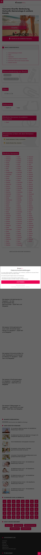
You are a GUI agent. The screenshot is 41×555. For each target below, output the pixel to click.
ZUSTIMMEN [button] (20, 282)
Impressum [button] (28, 286)
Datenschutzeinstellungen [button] (20, 285)
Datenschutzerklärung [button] (21, 286)
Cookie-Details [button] (14, 286)
